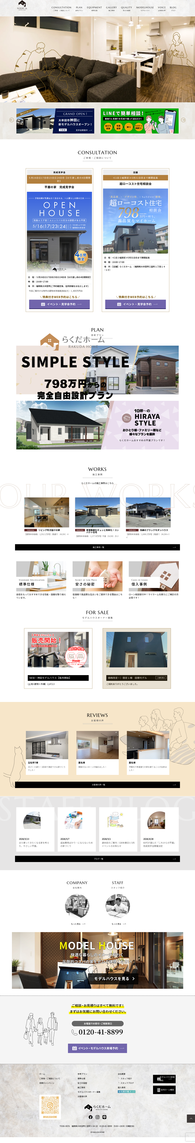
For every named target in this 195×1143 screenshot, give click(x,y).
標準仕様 (74, 1084)
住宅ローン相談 (148, 1094)
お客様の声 (75, 1102)
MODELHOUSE (145, 8)
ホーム (42, 1079)
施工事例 (74, 1093)
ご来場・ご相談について (49, 1084)
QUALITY (126, 8)
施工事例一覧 (97, 548)
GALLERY (111, 8)
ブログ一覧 (97, 864)
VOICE (162, 8)
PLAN (79, 8)
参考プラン (75, 1079)
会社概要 (107, 1079)
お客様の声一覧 (97, 786)
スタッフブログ (112, 1088)
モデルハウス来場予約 (149, 1081)
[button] (11, 120)
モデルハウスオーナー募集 (81, 1097)
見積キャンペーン (46, 1088)
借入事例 (107, 1093)
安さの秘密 (75, 1088)
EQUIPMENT (94, 8)
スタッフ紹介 (112, 1084)
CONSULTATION (62, 8)
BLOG (173, 8)
